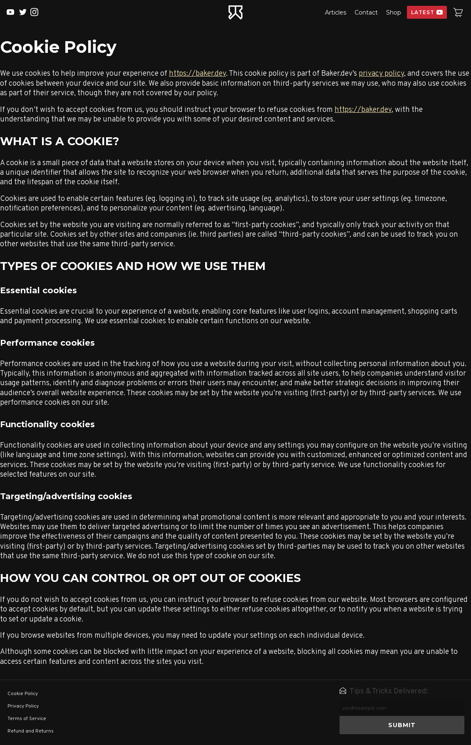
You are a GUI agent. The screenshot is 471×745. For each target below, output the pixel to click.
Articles (335, 12)
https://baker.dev (197, 74)
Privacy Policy (23, 706)
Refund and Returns (30, 731)
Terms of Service (26, 718)
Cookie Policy (22, 694)
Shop (393, 12)
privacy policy (381, 74)
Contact (366, 12)
